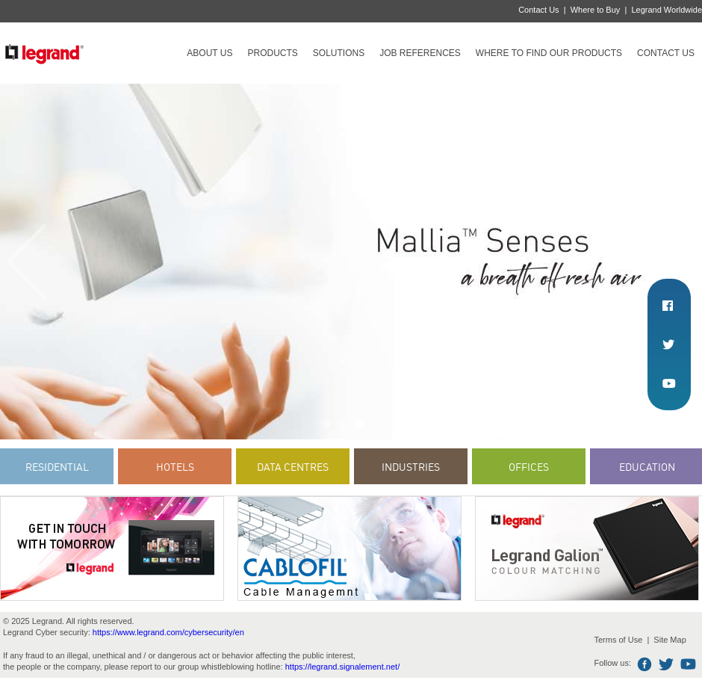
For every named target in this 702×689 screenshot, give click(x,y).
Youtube (688, 664)
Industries (411, 466)
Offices (529, 466)
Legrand (44, 53)
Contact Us (538, 9)
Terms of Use (618, 639)
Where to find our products (549, 53)
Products (272, 53)
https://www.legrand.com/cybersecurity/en (168, 632)
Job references (420, 53)
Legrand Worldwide (666, 9)
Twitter (666, 664)
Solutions (338, 53)
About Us (209, 53)
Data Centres (293, 466)
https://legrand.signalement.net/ (342, 666)
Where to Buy (596, 9)
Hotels (175, 466)
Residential (57, 466)
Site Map (669, 639)
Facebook (645, 664)
